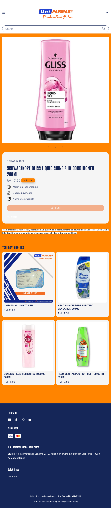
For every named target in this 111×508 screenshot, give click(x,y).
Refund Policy (71, 501)
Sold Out (56, 208)
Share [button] (12, 216)
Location (12, 476)
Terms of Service (41, 501)
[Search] (104, 29)
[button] (3, 13)
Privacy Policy (57, 501)
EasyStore (76, 496)
